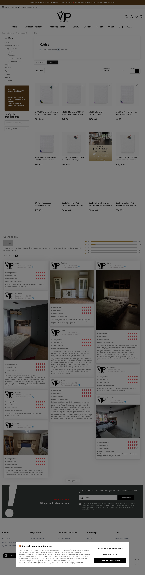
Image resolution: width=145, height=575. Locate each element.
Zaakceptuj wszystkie (110, 560)
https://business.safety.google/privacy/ (35, 562)
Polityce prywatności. (74, 562)
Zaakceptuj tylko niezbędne (110, 548)
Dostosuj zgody (110, 554)
